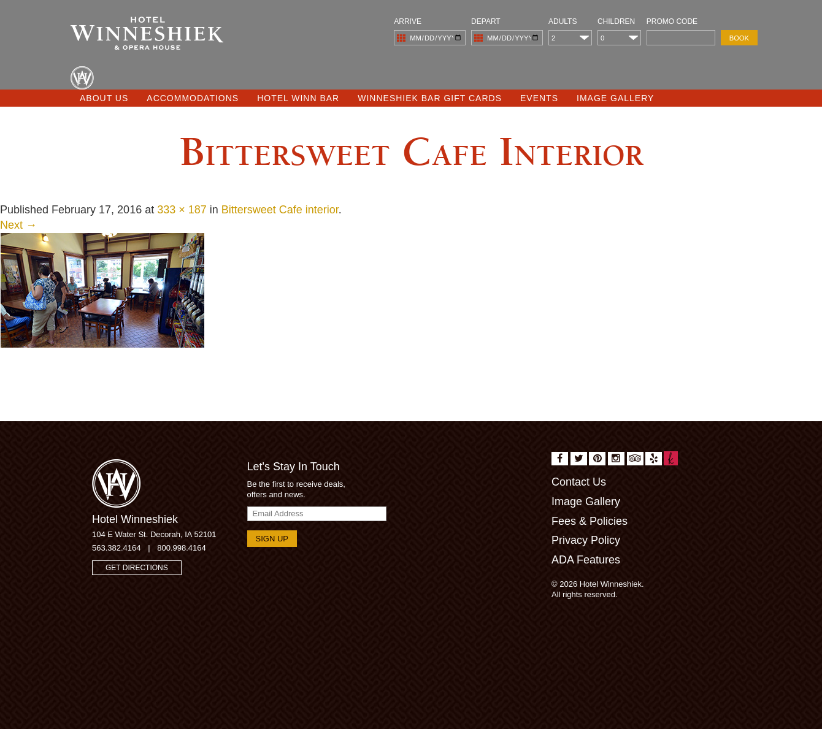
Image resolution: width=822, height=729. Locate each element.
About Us (104, 98)
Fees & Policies (589, 521)
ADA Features (585, 560)
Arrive (407, 21)
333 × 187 (182, 210)
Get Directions (137, 567)
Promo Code (672, 21)
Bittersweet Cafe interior (280, 210)
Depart (486, 21)
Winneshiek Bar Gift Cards (430, 98)
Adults (562, 21)
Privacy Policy (585, 540)
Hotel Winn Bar (298, 98)
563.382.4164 (116, 547)
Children (616, 21)
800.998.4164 (181, 547)
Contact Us (578, 482)
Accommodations (193, 98)
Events (539, 98)
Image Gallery (615, 98)
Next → (18, 225)
